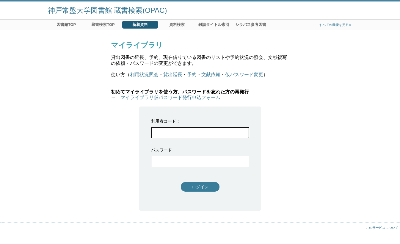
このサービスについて (382, 227)
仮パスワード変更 (244, 74)
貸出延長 (172, 74)
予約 (192, 74)
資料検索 (177, 24)
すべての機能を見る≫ (335, 24)
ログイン (200, 186)
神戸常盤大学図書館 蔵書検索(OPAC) (107, 10)
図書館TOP (66, 24)
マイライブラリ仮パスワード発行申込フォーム (170, 97)
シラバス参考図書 (250, 24)
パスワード (161, 150)
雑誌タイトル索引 (213, 24)
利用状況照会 (144, 74)
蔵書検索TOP (102, 24)
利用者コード (163, 121)
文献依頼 (210, 74)
